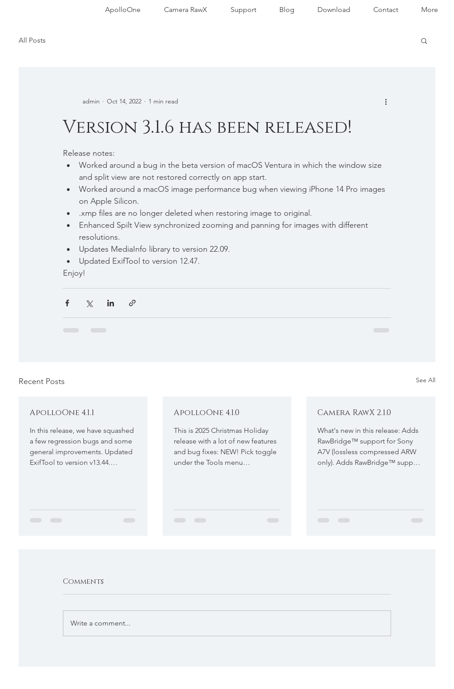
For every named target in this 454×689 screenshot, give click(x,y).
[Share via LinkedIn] (110, 303)
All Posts (32, 40)
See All (425, 380)
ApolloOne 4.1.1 (62, 413)
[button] (424, 40)
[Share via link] (132, 303)
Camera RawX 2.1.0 (354, 413)
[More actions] (385, 101)
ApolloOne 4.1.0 (206, 413)
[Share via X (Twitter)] (89, 303)
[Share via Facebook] (67, 303)
